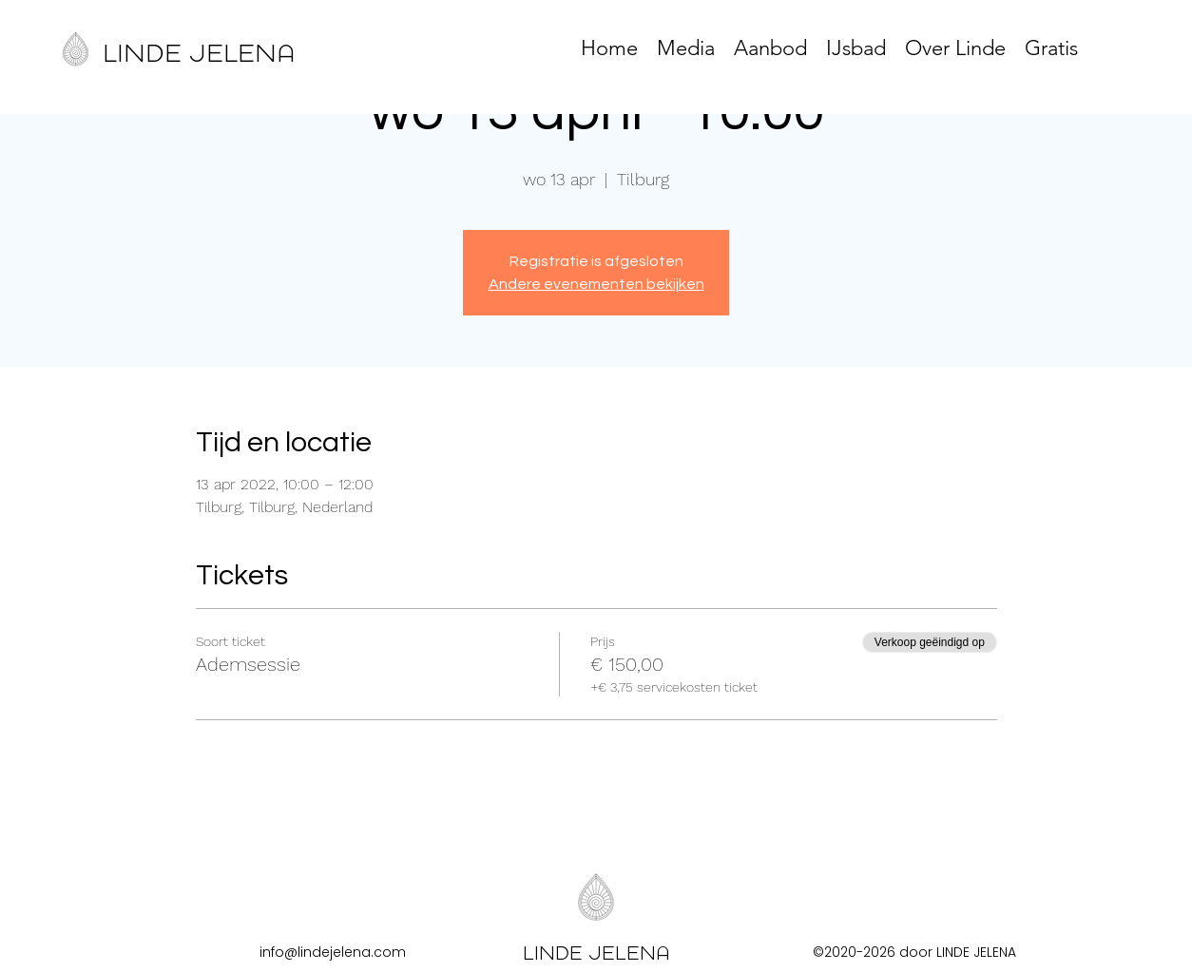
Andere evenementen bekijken (596, 284)
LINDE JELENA (199, 53)
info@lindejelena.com (333, 952)
